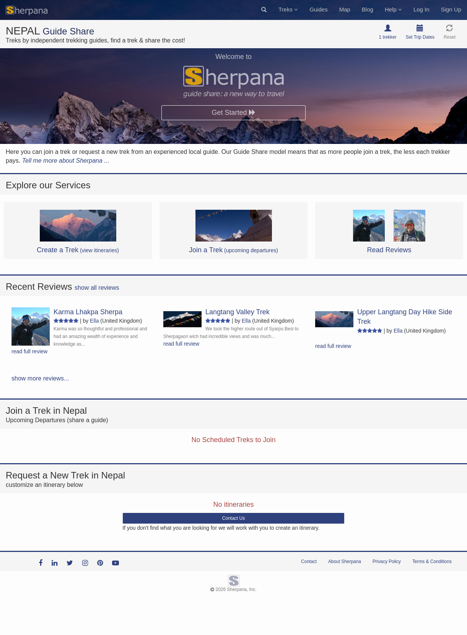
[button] (264, 10)
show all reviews (97, 287)
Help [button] (393, 9)
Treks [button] (288, 9)
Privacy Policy (387, 561)
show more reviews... (40, 378)
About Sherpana (344, 561)
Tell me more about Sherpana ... (65, 160)
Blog (367, 9)
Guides (318, 9)
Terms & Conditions (432, 561)
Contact (309, 561)
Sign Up (451, 9)
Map (344, 9)
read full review (29, 351)
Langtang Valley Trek (237, 312)
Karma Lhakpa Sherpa (88, 312)
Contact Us (233, 518)
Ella (94, 321)
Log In (421, 9)
